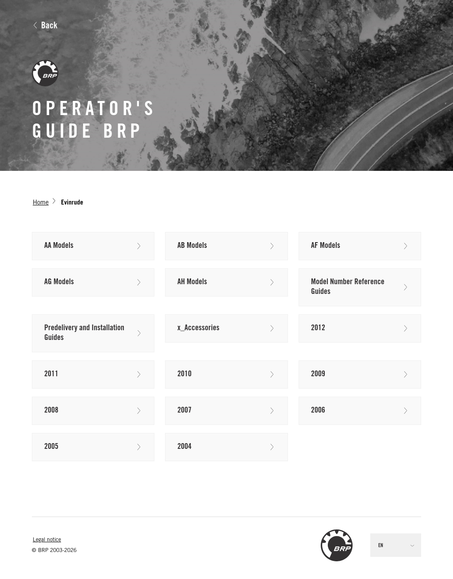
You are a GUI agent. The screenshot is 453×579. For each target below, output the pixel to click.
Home (41, 203)
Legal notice (47, 540)
